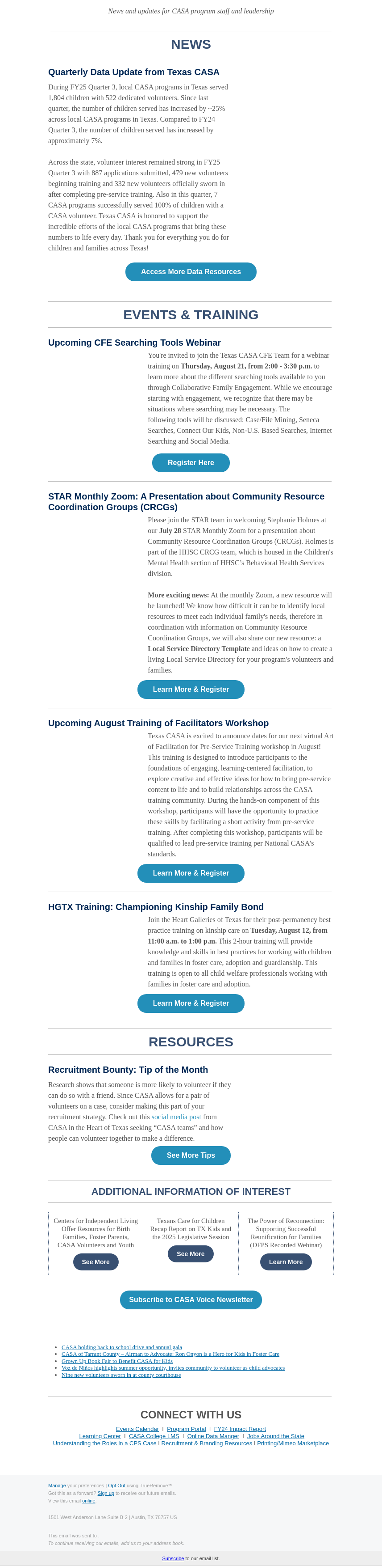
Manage (57, 1485)
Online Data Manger (213, 1436)
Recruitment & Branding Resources (207, 1443)
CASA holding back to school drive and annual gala (122, 1347)
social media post (176, 1117)
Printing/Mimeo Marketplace (293, 1443)
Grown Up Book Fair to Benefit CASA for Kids (117, 1361)
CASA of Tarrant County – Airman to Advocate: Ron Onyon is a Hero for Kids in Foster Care (170, 1353)
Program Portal (186, 1429)
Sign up (106, 1493)
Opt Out (116, 1485)
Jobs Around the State (275, 1436)
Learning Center (100, 1436)
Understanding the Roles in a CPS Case (105, 1443)
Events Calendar (137, 1429)
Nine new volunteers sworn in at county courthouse (121, 1374)
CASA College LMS (154, 1436)
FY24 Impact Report (240, 1429)
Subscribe (173, 1558)
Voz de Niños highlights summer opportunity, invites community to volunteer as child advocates (173, 1367)
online (88, 1500)
